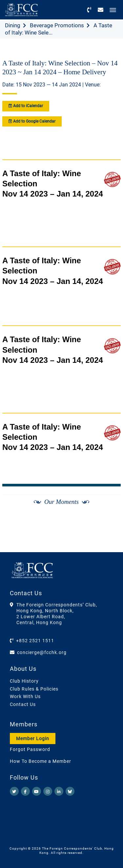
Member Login (32, 738)
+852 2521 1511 (35, 640)
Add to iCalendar (26, 106)
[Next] (108, 535)
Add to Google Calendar (32, 121)
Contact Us (23, 704)
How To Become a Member (40, 761)
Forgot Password (30, 749)
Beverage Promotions (57, 25)
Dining (12, 25)
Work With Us (25, 696)
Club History (24, 681)
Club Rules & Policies (34, 689)
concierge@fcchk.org (42, 652)
